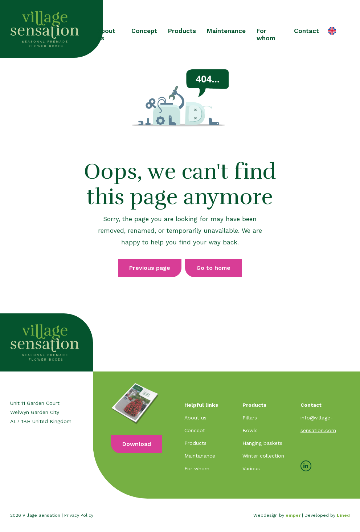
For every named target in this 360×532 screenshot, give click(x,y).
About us (106, 34)
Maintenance (226, 30)
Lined (343, 515)
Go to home (213, 267)
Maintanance (199, 456)
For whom (266, 34)
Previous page (149, 267)
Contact (306, 30)
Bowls (250, 430)
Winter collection (263, 456)
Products (182, 30)
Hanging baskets (262, 443)
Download (136, 443)
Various (251, 468)
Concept (144, 30)
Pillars (249, 418)
